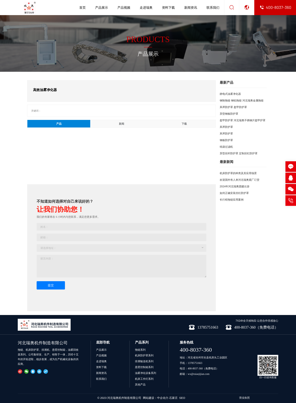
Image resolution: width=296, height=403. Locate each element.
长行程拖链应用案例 (232, 199)
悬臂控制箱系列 (144, 367)
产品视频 (123, 7)
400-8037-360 (196, 350)
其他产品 (140, 384)
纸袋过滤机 (226, 146)
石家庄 (173, 397)
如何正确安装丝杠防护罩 (234, 193)
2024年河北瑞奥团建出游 (234, 186)
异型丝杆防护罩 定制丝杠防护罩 (238, 153)
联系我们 (213, 7)
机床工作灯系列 (144, 378)
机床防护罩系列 (144, 355)
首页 (82, 7)
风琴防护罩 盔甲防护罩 (233, 107)
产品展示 (101, 7)
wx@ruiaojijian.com (198, 374)
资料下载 (168, 7)
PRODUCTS (148, 39)
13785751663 (195, 363)
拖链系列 (140, 349)
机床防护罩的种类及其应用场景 (238, 173)
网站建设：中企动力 (155, 397)
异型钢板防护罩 (229, 113)
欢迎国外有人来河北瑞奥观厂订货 (239, 179)
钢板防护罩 (226, 140)
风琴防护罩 (226, 126)
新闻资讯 (190, 7)
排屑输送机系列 (144, 361)
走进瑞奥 (146, 7)
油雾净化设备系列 (145, 372)
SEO (182, 397)
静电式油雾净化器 (230, 93)
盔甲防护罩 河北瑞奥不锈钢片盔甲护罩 (242, 120)
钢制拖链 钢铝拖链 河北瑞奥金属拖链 (242, 100)
